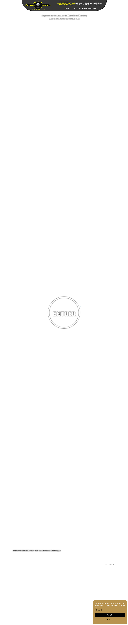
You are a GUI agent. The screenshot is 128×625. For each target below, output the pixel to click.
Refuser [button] (110, 620)
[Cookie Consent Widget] (110, 612)
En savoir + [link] (100, 610)
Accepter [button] (110, 615)
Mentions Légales (56, 550)
